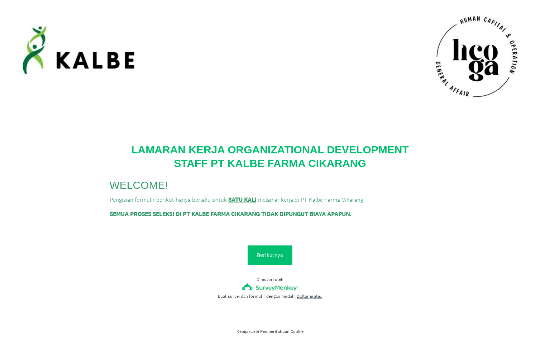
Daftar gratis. (309, 296)
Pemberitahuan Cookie (282, 331)
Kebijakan (245, 331)
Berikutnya (270, 255)
